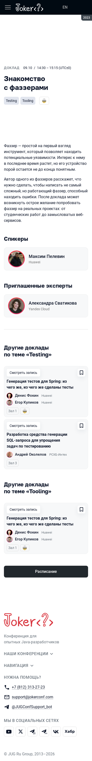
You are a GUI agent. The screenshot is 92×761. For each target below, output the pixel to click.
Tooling (27, 101)
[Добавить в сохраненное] (81, 373)
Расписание (46, 571)
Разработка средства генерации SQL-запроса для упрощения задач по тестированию (37, 440)
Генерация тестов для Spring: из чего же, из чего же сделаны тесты (40, 384)
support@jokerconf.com (32, 696)
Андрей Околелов (30, 454)
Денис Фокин (27, 395)
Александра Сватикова (53, 303)
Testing (11, 101)
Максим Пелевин (47, 256)
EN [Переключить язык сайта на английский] (65, 7)
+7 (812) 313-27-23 (28, 687)
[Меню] (8, 7)
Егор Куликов (27, 402)
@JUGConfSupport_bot (32, 706)
